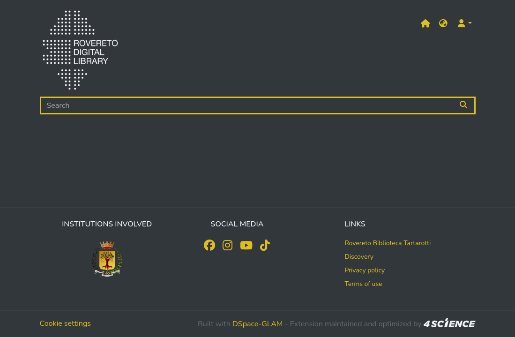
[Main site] (425, 23)
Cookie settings (65, 323)
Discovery (358, 256)
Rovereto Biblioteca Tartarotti (387, 243)
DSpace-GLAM (257, 324)
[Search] (247, 105)
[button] (443, 23)
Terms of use (363, 283)
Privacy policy (364, 270)
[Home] (80, 52)
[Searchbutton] (464, 105)
